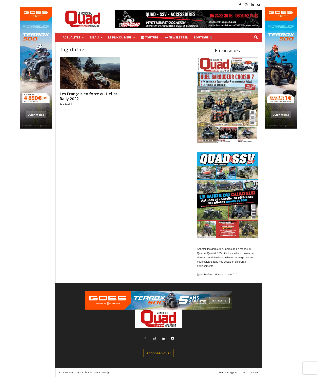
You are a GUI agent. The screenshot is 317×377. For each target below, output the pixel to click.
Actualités (73, 37)
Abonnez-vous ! (158, 353)
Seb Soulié (66, 103)
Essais (96, 37)
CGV (243, 372)
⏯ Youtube (149, 37)
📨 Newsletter (176, 37)
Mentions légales (228, 372)
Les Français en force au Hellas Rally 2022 (88, 96)
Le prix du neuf (121, 37)
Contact (254, 372)
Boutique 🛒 (203, 37)
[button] (255, 37)
